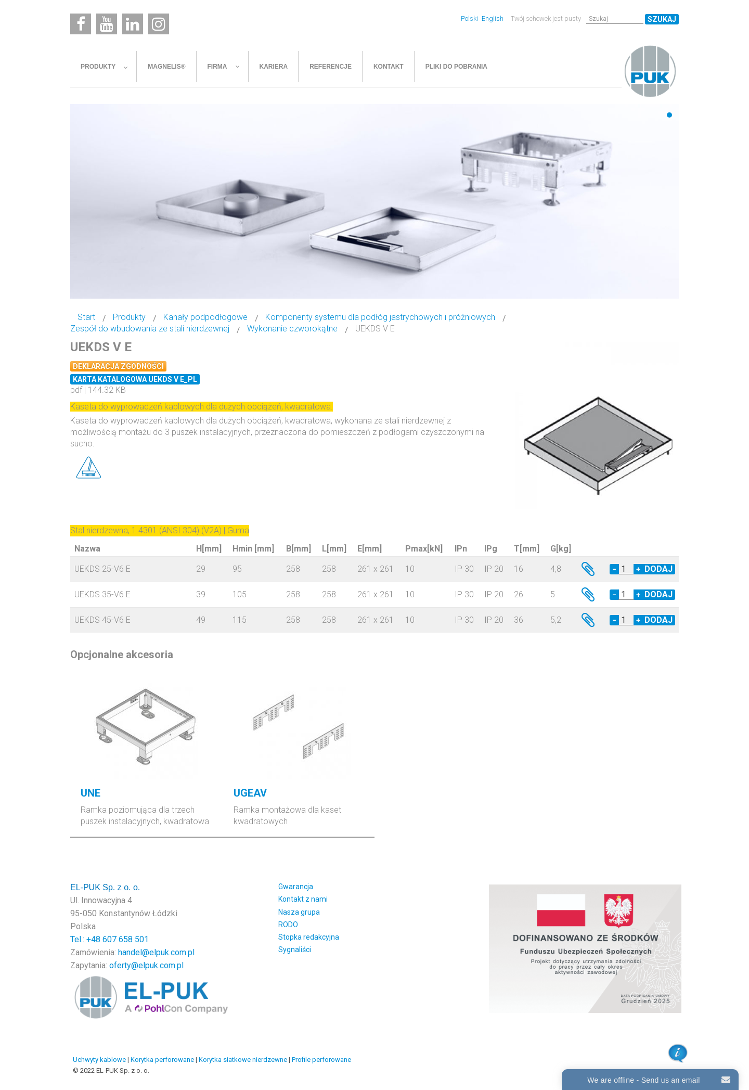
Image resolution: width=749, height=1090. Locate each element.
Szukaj (662, 19)
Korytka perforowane (162, 1059)
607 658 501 (125, 939)
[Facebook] (80, 24)
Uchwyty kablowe (99, 1059)
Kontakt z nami (303, 899)
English (492, 18)
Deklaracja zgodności (118, 366)
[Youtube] (106, 24)
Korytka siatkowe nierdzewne (243, 1059)
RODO (288, 924)
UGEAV (250, 793)
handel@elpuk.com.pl (156, 952)
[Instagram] (158, 24)
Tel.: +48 (86, 939)
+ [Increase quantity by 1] (638, 569)
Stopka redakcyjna (308, 937)
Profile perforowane (321, 1059)
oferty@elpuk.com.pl (146, 965)
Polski (470, 18)
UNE (90, 793)
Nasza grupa (299, 912)
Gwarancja (295, 886)
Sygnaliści (294, 949)
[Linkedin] (132, 24)
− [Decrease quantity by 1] (614, 569)
